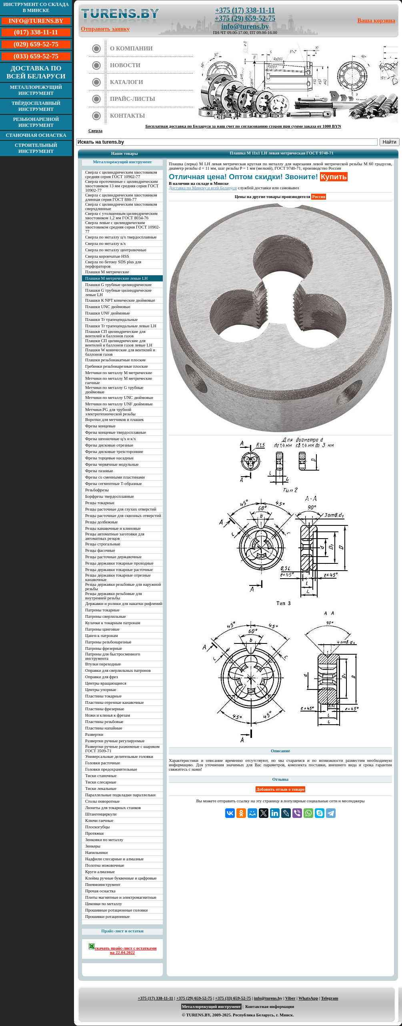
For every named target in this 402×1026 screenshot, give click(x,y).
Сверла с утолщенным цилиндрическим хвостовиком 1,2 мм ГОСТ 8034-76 (121, 215)
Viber (290, 998)
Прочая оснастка (100, 891)
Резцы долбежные (101, 522)
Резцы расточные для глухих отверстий (120, 509)
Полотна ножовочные (104, 865)
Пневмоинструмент (102, 884)
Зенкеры (92, 846)
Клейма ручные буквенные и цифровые (121, 878)
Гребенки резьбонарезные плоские (116, 366)
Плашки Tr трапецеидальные (111, 319)
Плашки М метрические (107, 272)
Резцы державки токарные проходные (119, 563)
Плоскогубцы (97, 827)
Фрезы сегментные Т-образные (113, 483)
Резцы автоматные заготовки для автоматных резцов (114, 536)
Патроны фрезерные (103, 648)
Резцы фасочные (100, 550)
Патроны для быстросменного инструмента (112, 656)
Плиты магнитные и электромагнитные (120, 897)
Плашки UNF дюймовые (107, 313)
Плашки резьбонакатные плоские (115, 360)
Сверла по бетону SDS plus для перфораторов (113, 264)
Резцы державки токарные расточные (119, 569)
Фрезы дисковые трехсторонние (114, 451)
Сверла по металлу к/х (105, 243)
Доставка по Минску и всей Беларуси (203, 188)
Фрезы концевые (100, 426)
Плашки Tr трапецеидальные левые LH (120, 326)
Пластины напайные (103, 728)
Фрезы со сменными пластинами (115, 477)
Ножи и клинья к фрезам (107, 715)
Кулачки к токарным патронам (112, 623)
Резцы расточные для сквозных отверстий (123, 515)
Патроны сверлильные (105, 616)
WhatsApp (308, 998)
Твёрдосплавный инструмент (36, 106)
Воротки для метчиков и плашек (114, 419)
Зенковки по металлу (104, 840)
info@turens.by (245, 26)
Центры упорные (100, 689)
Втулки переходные (103, 664)
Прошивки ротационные (107, 916)
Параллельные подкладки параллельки (120, 795)
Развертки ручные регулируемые (114, 741)
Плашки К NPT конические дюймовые (120, 300)
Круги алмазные (100, 872)
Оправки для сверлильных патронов (118, 670)
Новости (125, 65)
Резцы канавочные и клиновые (113, 528)
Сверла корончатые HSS (107, 256)
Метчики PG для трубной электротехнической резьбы (110, 411)
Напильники (96, 852)
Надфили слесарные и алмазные (114, 859)
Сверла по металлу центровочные (115, 250)
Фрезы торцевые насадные (109, 458)
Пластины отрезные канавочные (114, 702)
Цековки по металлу (103, 904)
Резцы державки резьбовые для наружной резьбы (123, 586)
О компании (131, 48)
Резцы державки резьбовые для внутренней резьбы (113, 595)
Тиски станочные (100, 776)
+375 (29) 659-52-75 (245, 18)
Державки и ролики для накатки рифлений (123, 603)
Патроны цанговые (102, 629)
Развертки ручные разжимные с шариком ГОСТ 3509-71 (122, 748)
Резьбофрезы (97, 490)
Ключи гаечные (99, 820)
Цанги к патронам (101, 635)
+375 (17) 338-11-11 (245, 10)
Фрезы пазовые (99, 471)
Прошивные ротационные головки (116, 910)
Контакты (127, 115)
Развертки (94, 734)
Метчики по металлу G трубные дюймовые (114, 389)
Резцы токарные (99, 503)
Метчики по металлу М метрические (118, 373)
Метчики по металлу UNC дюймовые (119, 397)
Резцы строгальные (102, 544)
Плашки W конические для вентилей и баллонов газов (120, 352)
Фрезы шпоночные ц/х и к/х (110, 439)
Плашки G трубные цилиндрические (118, 285)
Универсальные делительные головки (119, 756)
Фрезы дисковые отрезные (109, 445)
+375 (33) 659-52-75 (233, 998)
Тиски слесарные (100, 782)
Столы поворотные (102, 801)
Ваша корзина (377, 20)
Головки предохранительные (111, 769)
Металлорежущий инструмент (36, 90)
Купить (334, 176)
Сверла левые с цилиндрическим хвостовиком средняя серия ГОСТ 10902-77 (122, 227)
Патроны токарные (102, 610)
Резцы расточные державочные (113, 557)
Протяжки (94, 833)
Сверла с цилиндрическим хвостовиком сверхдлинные (121, 206)
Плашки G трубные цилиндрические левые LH (118, 292)
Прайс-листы (132, 99)
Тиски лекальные (100, 788)
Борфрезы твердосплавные (109, 496)
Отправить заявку (105, 29)
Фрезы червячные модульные (111, 464)
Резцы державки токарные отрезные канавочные (118, 577)
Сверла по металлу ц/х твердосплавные (120, 237)
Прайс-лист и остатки (122, 931)
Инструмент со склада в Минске (36, 7)
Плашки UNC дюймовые (107, 307)
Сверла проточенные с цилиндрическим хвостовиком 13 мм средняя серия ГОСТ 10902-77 (122, 185)
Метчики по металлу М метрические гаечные (118, 380)
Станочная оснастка (36, 135)
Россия (318, 196)
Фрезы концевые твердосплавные (115, 432)
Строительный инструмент (36, 148)
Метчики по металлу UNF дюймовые (119, 404)
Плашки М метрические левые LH (116, 278)
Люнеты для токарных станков (113, 808)
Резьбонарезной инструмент (36, 122)
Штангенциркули (100, 814)
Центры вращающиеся (105, 683)
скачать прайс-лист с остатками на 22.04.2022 (122, 949)
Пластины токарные (103, 696)
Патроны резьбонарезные (108, 642)
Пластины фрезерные (104, 709)
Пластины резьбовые (104, 721)
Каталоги (126, 82)
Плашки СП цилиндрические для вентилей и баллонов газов (115, 333)
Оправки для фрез (101, 677)
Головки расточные (102, 763)
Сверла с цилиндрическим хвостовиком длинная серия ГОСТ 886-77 (121, 197)
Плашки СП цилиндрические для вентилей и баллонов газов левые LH (118, 343)
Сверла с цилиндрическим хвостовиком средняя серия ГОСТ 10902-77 (121, 174)
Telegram (329, 998)
